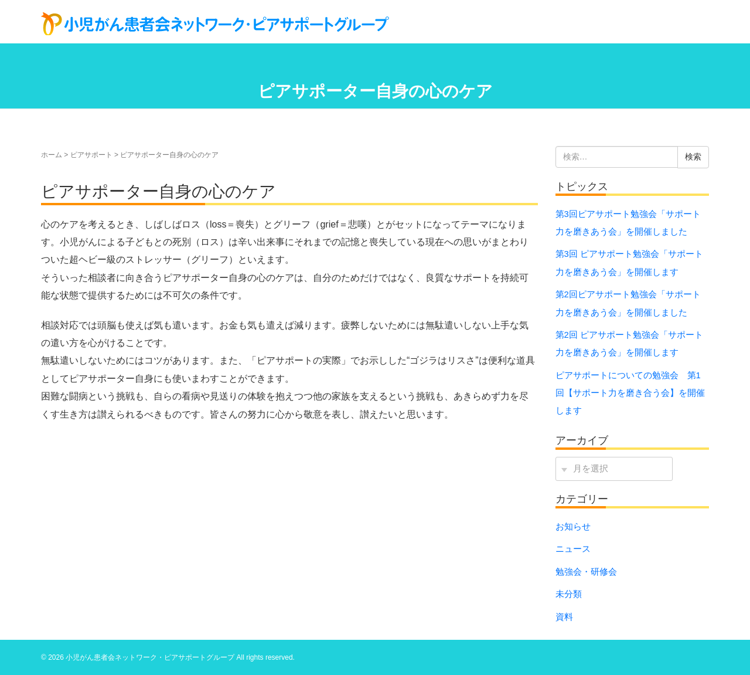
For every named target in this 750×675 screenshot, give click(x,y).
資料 (564, 617)
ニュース (573, 549)
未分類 (568, 594)
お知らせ (573, 526)
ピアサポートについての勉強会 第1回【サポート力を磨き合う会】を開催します (630, 393)
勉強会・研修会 (586, 571)
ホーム (51, 155)
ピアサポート (91, 155)
